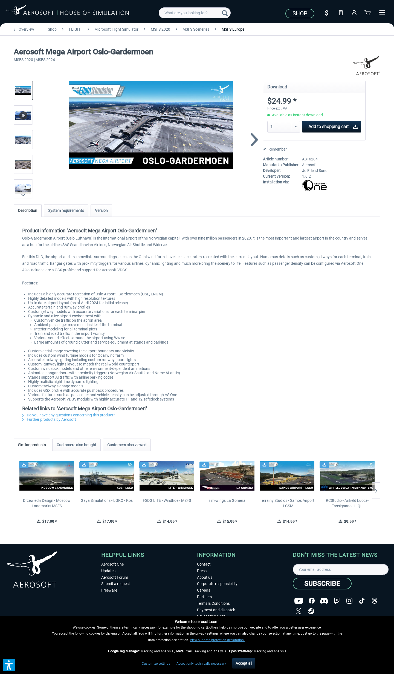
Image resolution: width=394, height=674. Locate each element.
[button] (9, 665)
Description (27, 210)
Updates (108, 571)
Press (202, 571)
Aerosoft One (112, 564)
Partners (204, 597)
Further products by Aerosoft (49, 419)
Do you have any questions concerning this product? (68, 415)
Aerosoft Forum (114, 577)
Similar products (32, 445)
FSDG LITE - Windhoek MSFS (167, 500)
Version (101, 210)
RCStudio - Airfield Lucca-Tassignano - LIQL (347, 503)
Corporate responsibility (217, 583)
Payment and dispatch (216, 610)
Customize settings (156, 664)
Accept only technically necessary (201, 664)
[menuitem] (195, 12)
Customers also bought (76, 445)
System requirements (66, 210)
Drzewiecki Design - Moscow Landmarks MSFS (47, 503)
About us (204, 577)
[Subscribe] (322, 583)
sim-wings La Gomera (226, 500)
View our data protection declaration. (217, 640)
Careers (203, 590)
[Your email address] (341, 569)
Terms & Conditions (213, 603)
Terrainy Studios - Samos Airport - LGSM (287, 503)
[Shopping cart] (368, 12)
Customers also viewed (126, 445)
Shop (299, 13)
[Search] (225, 12)
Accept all (244, 663)
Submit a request (115, 583)
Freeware (109, 590)
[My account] (354, 12)
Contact (204, 564)
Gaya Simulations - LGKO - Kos (107, 500)
